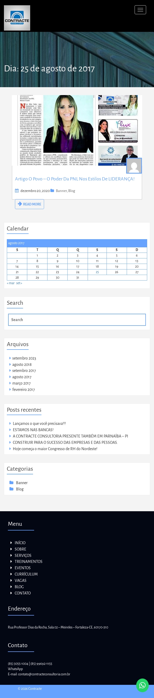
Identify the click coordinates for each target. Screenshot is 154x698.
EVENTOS (23, 568)
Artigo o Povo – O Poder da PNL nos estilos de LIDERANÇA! (75, 178)
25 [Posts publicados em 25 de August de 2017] (97, 272)
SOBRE (20, 549)
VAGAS (20, 580)
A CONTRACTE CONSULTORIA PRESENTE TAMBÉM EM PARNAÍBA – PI (70, 436)
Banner (61, 191)
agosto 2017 (21, 377)
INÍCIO (20, 543)
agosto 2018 (22, 364)
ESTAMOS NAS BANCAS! (33, 430)
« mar (11, 283)
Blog (71, 191)
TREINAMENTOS (29, 561)
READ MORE (32, 204)
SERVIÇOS (23, 555)
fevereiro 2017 (23, 389)
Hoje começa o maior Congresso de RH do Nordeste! (55, 449)
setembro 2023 (24, 358)
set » (19, 283)
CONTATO (23, 593)
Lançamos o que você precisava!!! (39, 423)
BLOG (19, 587)
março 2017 (21, 383)
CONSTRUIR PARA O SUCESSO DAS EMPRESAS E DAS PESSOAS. (65, 442)
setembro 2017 (24, 370)
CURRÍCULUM (26, 574)
